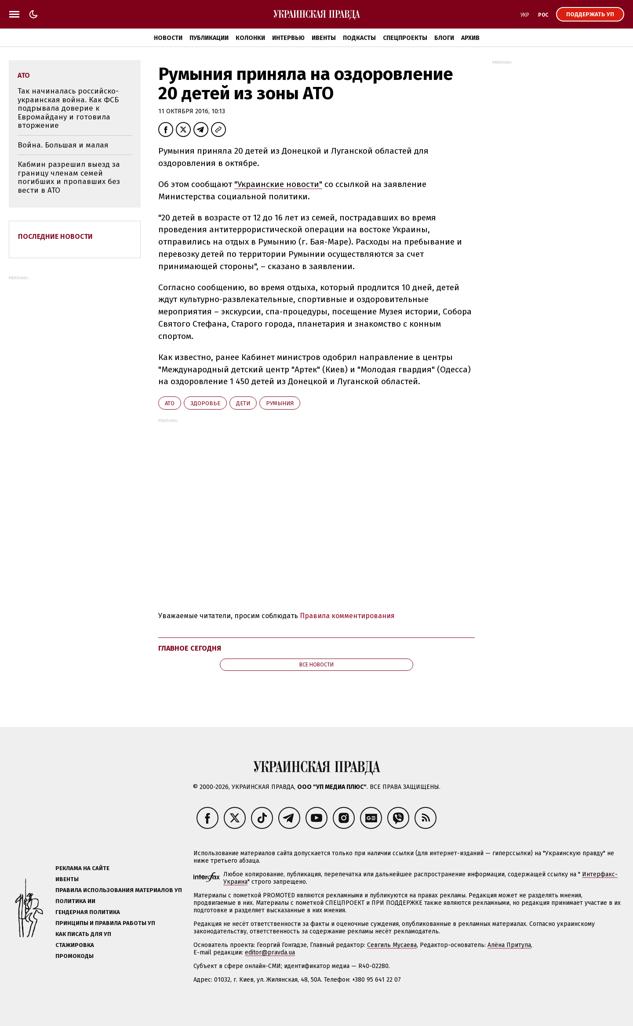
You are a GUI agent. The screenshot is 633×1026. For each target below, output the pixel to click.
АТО (170, 403)
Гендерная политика (87, 912)
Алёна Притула (509, 945)
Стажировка (74, 945)
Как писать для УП (83, 934)
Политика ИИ (75, 901)
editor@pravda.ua (270, 952)
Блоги (444, 38)
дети (243, 403)
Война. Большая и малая (63, 145)
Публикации (209, 38)
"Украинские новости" (278, 184)
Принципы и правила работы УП (105, 923)
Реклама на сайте (82, 868)
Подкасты (359, 38)
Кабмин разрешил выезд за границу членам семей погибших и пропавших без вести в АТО (69, 177)
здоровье (205, 403)
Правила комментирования (347, 616)
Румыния (280, 403)
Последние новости (55, 236)
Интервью (288, 38)
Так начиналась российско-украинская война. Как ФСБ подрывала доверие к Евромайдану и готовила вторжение (68, 108)
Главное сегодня (189, 648)
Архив (470, 38)
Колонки (250, 38)
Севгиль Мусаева (392, 945)
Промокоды (74, 956)
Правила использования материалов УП (118, 890)
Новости (168, 38)
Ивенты (324, 38)
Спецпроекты (405, 38)
